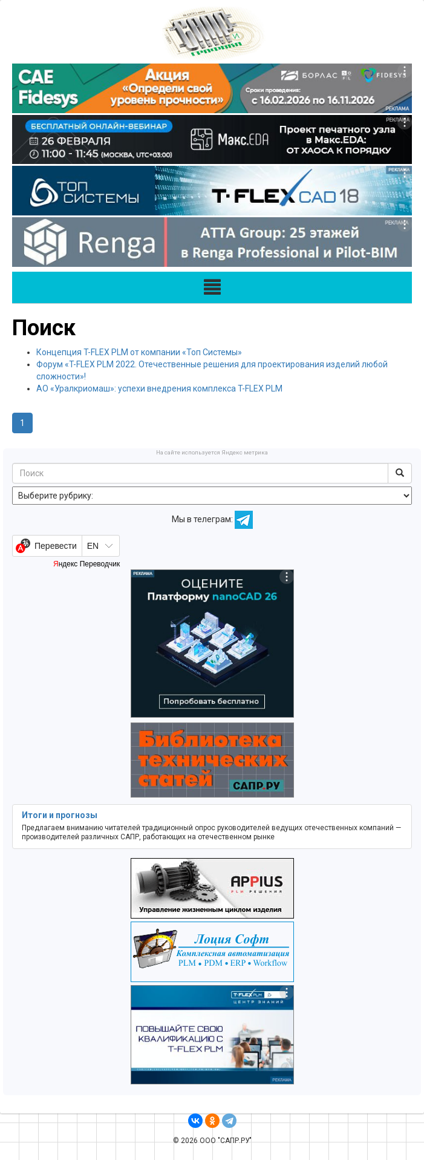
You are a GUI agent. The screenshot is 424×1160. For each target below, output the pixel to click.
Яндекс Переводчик (86, 564)
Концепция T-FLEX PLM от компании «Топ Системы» (139, 352)
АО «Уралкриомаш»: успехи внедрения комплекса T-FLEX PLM (159, 388)
